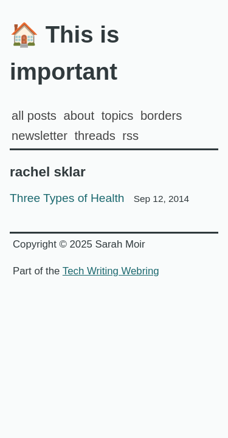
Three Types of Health (99, 198)
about (79, 115)
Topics (118, 115)
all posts (34, 115)
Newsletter (39, 135)
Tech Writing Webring (111, 271)
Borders (161, 115)
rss (130, 135)
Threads (94, 135)
